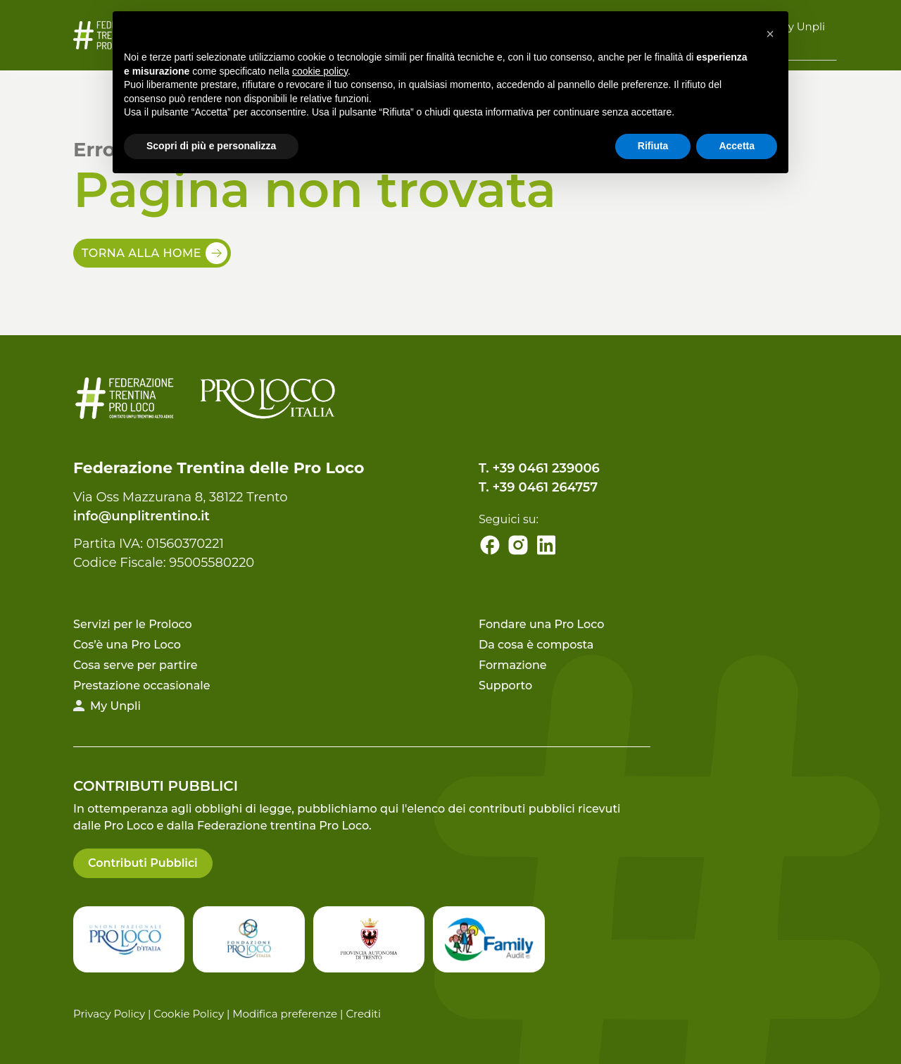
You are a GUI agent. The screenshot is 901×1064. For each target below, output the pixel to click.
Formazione (513, 665)
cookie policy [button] (320, 71)
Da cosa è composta (536, 644)
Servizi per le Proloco (132, 624)
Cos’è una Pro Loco (127, 644)
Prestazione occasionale (141, 685)
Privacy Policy (109, 1013)
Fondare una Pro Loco (541, 624)
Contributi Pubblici (143, 863)
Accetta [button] (737, 145)
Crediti (363, 1013)
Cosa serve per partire (135, 665)
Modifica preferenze (284, 1013)
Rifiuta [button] (653, 145)
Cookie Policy (188, 1013)
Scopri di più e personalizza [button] (211, 145)
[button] (770, 34)
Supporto (505, 685)
